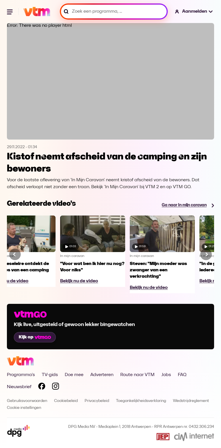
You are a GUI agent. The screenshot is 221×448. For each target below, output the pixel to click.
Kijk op (35, 337)
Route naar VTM (137, 375)
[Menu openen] (10, 11)
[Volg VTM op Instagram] (55, 387)
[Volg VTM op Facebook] (41, 387)
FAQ (182, 375)
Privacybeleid (97, 401)
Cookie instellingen (24, 408)
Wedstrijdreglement (191, 401)
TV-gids (50, 375)
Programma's (21, 375)
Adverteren (101, 375)
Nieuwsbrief (19, 387)
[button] (194, 11)
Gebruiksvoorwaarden (27, 401)
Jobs (166, 375)
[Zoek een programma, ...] (114, 11)
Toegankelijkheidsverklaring (141, 401)
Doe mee (74, 375)
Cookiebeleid (66, 401)
